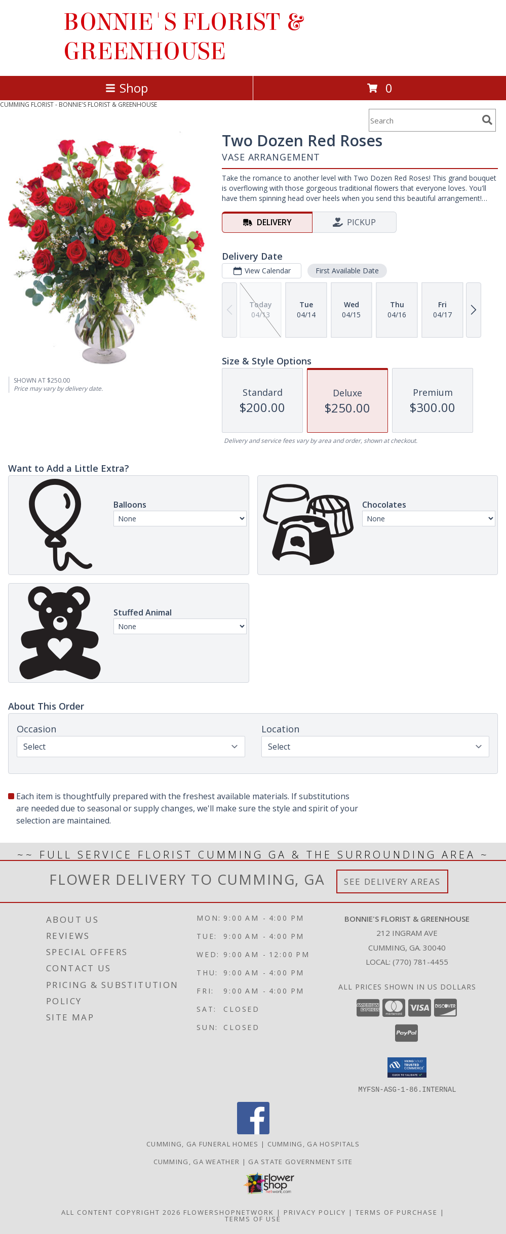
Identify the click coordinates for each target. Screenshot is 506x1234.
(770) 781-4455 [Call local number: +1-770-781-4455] (420, 962)
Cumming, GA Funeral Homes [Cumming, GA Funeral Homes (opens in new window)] (202, 1143)
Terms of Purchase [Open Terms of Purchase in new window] (397, 1211)
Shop (126, 87)
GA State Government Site (300, 1161)
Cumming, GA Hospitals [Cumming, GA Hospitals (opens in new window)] (313, 1143)
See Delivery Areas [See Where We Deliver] (392, 881)
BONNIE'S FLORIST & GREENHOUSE (182, 37)
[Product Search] (423, 120)
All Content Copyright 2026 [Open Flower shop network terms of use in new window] (121, 1211)
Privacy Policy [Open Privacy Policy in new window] (315, 1211)
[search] (487, 120)
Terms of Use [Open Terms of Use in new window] (253, 1218)
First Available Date (347, 270)
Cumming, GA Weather (196, 1161)
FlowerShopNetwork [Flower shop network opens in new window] (228, 1211)
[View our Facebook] (253, 1131)
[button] (406, 1067)
